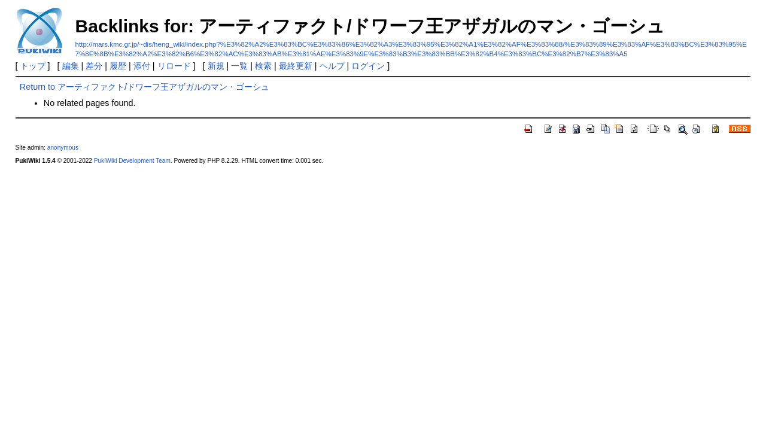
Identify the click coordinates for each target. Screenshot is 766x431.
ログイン (368, 66)
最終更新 (295, 66)
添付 (141, 66)
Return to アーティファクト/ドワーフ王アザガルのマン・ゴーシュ (144, 87)
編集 (70, 66)
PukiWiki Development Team (132, 160)
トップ (32, 66)
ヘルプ (332, 66)
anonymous (62, 147)
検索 (263, 66)
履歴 (118, 66)
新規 (216, 66)
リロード (174, 66)
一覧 (239, 66)
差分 (94, 66)
